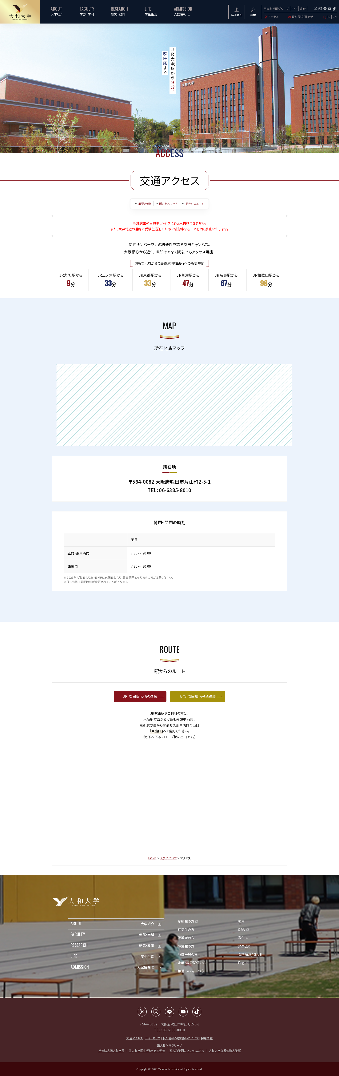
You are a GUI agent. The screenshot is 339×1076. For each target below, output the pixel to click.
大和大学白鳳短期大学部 (225, 1050)
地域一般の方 (188, 954)
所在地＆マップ (168, 203)
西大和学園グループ (276, 9)
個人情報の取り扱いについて (180, 1038)
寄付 (303, 9)
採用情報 (207, 1038)
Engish (244, 962)
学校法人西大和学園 (111, 1050)
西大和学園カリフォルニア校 (187, 1050)
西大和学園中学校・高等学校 (147, 1050)
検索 (241, 921)
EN (329, 17)
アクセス (271, 17)
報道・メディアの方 (191, 970)
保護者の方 (186, 937)
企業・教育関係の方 (192, 962)
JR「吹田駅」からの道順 (140, 696)
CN (335, 17)
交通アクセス (134, 1038)
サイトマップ (152, 1038)
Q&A (294, 9)
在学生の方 (186, 929)
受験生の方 (186, 921)
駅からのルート (195, 203)
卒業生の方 (186, 946)
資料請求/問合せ (300, 17)
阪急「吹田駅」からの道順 (197, 696)
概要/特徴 (144, 203)
